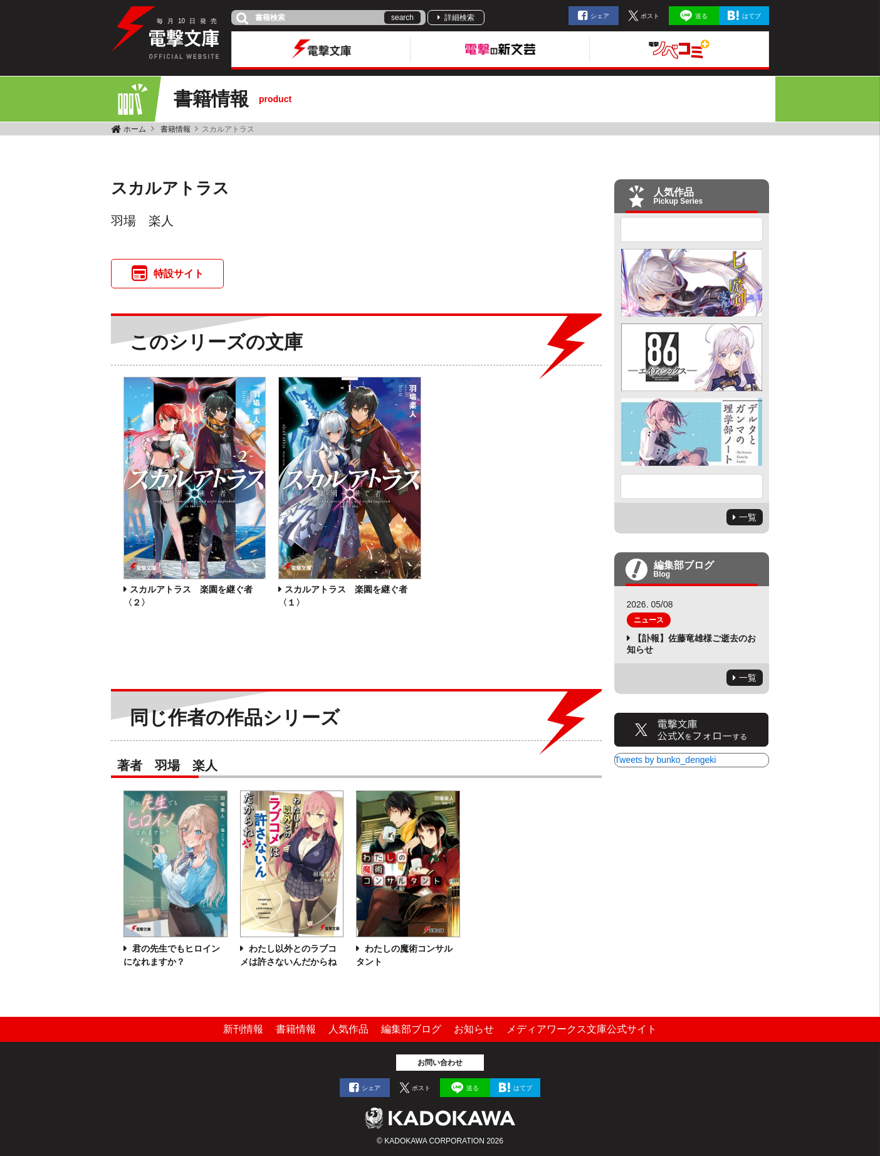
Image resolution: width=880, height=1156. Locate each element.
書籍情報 (175, 129)
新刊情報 (243, 1029)
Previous (692, 229)
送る (701, 16)
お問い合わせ (440, 1062)
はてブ (751, 16)
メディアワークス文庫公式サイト (581, 1029)
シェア (599, 16)
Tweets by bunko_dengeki (665, 760)
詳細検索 (459, 17)
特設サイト (179, 273)
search (402, 17)
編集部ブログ (411, 1029)
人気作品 (348, 1029)
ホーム (134, 129)
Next (692, 486)
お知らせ (474, 1029)
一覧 (748, 517)
